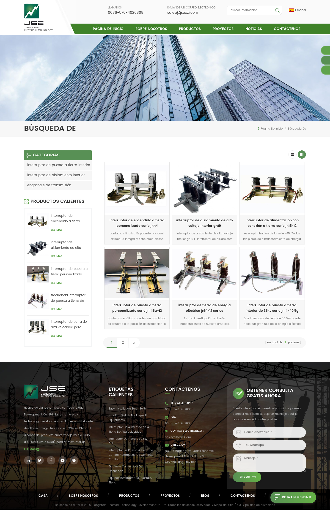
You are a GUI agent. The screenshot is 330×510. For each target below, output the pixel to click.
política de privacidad (260, 505)
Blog (205, 495)
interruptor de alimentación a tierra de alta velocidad (129, 429)
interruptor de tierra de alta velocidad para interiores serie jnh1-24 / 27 (69, 324)
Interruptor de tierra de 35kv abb (128, 441)
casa (43, 495)
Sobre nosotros (151, 29)
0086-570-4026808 (125, 13)
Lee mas (56, 230)
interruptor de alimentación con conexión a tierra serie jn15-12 (272, 223)
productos (129, 495)
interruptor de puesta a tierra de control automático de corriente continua (131, 455)
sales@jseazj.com (182, 13)
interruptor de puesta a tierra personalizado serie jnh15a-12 (69, 271)
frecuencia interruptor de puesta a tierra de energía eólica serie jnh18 (68, 298)
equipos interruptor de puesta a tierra (130, 480)
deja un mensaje (291, 497)
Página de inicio (108, 29)
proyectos (223, 29)
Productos (190, 29)
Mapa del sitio (224, 505)
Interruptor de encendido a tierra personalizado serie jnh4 (137, 223)
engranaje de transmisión (49, 185)
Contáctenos (287, 29)
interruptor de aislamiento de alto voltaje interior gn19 (204, 223)
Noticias (253, 29)
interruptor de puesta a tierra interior (58, 165)
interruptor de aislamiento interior (56, 175)
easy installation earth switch (128, 409)
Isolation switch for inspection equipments (129, 417)
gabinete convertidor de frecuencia (125, 468)
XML (239, 505)
